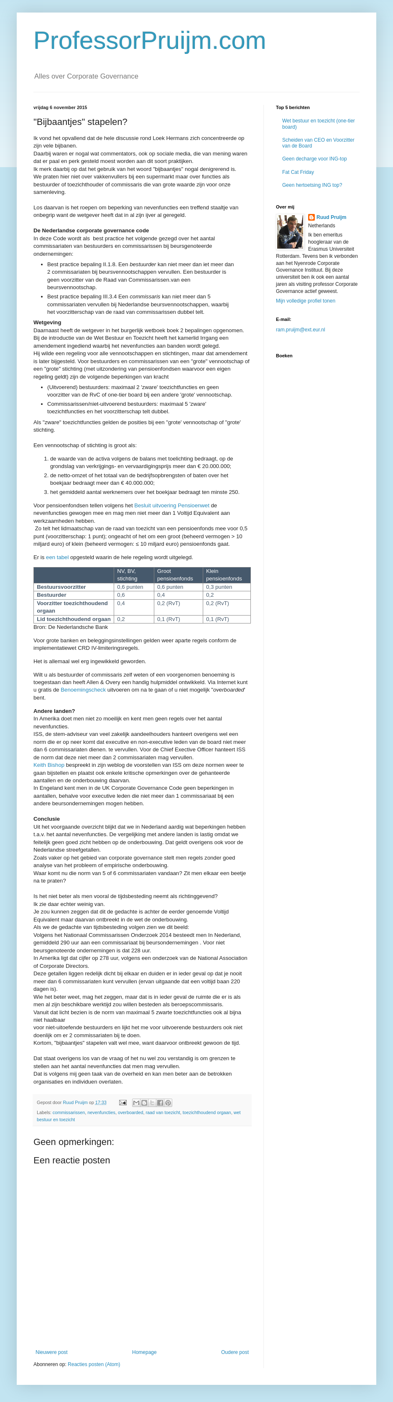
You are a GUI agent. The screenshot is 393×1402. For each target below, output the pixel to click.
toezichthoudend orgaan (207, 1112)
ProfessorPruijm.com (149, 40)
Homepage (144, 1352)
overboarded (130, 1112)
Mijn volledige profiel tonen (305, 301)
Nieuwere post (52, 1352)
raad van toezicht (163, 1112)
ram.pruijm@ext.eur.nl (300, 330)
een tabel (58, 557)
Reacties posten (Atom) (94, 1364)
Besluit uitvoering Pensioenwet (171, 505)
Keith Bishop (48, 765)
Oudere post (235, 1352)
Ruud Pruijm (331, 217)
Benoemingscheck (83, 690)
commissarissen (69, 1112)
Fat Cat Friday (298, 172)
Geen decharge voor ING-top (314, 159)
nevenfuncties (101, 1112)
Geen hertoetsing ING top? (312, 185)
